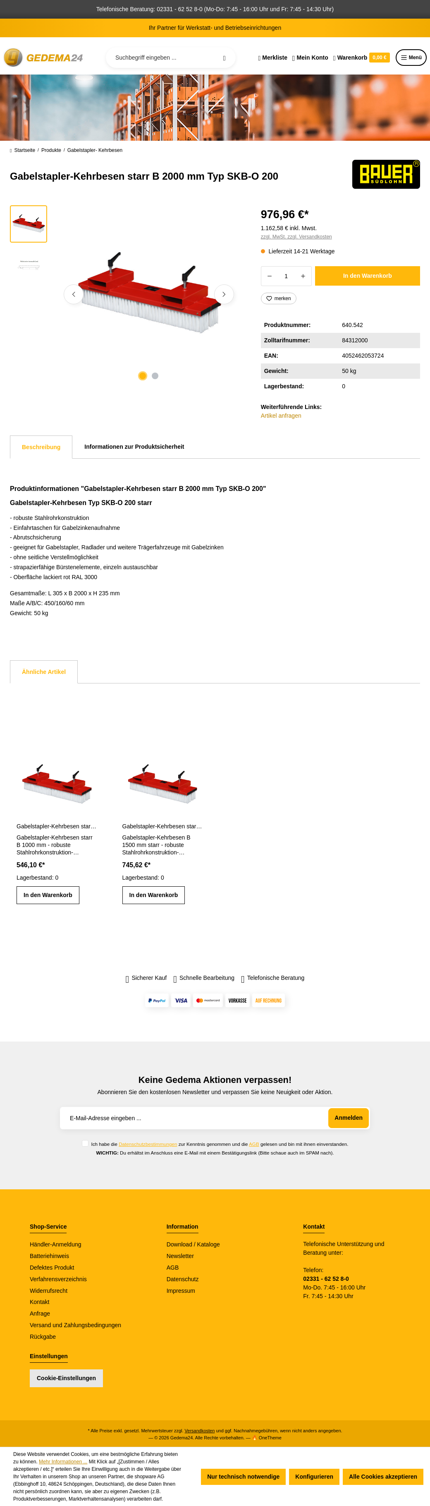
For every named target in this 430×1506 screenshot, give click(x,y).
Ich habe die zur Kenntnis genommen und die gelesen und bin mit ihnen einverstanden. (219, 1144)
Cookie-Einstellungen (66, 1378)
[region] (125, 294)
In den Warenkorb (367, 275)
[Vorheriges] (74, 294)
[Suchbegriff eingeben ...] (171, 57)
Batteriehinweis (49, 1256)
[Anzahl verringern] (269, 276)
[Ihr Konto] (310, 57)
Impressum (181, 1290)
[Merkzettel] (273, 57)
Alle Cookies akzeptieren (383, 1476)
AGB (254, 1144)
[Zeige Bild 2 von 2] (155, 376)
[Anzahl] (286, 276)
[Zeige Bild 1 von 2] (142, 376)
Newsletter (180, 1256)
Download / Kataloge (193, 1244)
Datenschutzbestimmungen (148, 1144)
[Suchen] (224, 57)
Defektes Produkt (52, 1267)
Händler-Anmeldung (55, 1244)
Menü (411, 57)
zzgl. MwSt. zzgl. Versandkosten (296, 237)
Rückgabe (43, 1336)
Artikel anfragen (281, 415)
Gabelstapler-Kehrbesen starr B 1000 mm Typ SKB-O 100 (57, 826)
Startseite (22, 150)
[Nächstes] (224, 294)
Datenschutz (183, 1279)
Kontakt (39, 1302)
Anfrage (40, 1313)
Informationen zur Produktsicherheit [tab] (134, 446)
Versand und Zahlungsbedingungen (75, 1325)
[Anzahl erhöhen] (303, 276)
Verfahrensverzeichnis (58, 1279)
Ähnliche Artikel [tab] (44, 672)
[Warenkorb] (361, 57)
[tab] (41, 447)
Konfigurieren (314, 1476)
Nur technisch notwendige (243, 1476)
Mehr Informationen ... (63, 1462)
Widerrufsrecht (48, 1290)
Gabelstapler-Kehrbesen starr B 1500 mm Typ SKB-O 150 (162, 826)
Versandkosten (200, 1430)
